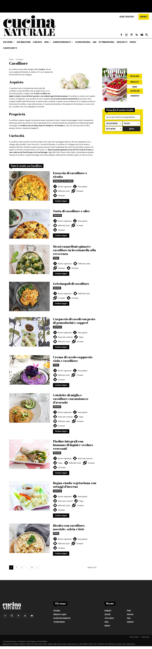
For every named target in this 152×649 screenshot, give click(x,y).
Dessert (107, 626)
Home (11, 59)
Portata (127, 123)
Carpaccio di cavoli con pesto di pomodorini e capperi (74, 321)
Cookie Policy (145, 637)
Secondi (107, 614)
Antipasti (108, 611)
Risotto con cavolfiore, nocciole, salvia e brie (69, 527)
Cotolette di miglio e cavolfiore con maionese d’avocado (70, 398)
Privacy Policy (134, 637)
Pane (128, 618)
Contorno (57, 215)
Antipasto (57, 181)
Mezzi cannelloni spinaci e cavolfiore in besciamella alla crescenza (74, 250)
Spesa (47, 42)
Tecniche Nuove (59, 622)
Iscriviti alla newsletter (62, 618)
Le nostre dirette (10, 48)
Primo (56, 258)
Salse (106, 622)
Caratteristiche (112, 123)
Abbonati (143, 17)
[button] (146, 35)
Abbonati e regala (59, 614)
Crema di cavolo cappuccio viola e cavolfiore (72, 359)
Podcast (133, 42)
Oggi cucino (8, 42)
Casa (94, 42)
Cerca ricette (122, 42)
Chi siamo (56, 611)
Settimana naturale (106, 42)
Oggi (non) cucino (24, 42)
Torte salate (109, 618)
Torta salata (68, 181)
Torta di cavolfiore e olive (71, 211)
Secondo (57, 288)
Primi (129, 611)
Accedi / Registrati (127, 17)
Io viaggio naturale (82, 42)
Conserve (130, 622)
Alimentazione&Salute (63, 42)
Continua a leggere (61, 201)
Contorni (130, 614)
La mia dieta (37, 42)
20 (32, 567)
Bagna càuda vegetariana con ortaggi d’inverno (74, 485)
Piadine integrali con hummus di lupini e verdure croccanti (73, 445)
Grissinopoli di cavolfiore (71, 284)
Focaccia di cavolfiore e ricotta (70, 175)
